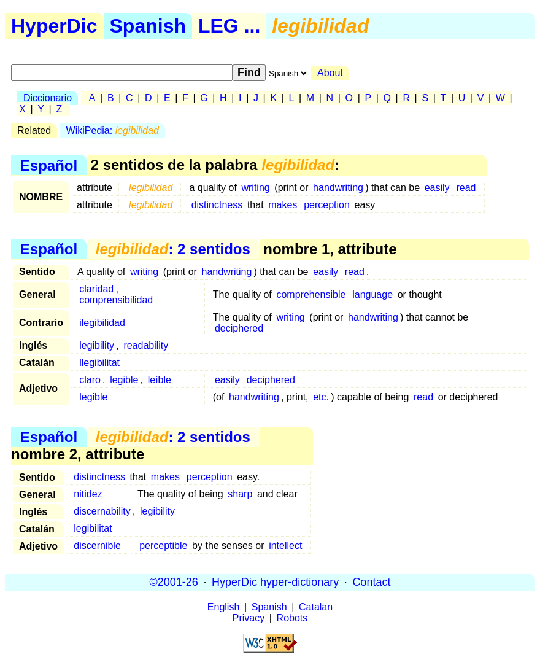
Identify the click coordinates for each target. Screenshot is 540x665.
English (223, 607)
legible (124, 380)
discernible (97, 545)
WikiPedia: (112, 130)
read (466, 187)
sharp (240, 494)
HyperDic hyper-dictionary (275, 582)
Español (48, 165)
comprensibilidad (116, 300)
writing (255, 187)
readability (145, 345)
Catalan (316, 607)
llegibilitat (99, 362)
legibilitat (93, 528)
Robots (292, 618)
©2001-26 (174, 582)
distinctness (217, 205)
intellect (285, 545)
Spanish (148, 26)
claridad (96, 289)
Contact (371, 582)
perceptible (163, 545)
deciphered (239, 328)
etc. (321, 397)
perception (327, 205)
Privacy (248, 618)
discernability (102, 511)
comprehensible (310, 294)
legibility (96, 345)
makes (282, 205)
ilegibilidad (102, 322)
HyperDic (54, 26)
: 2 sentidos (173, 249)
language (372, 294)
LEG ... (229, 26)
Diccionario (47, 98)
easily (437, 187)
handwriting (338, 187)
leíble (159, 380)
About (330, 73)
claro (90, 380)
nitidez (88, 494)
